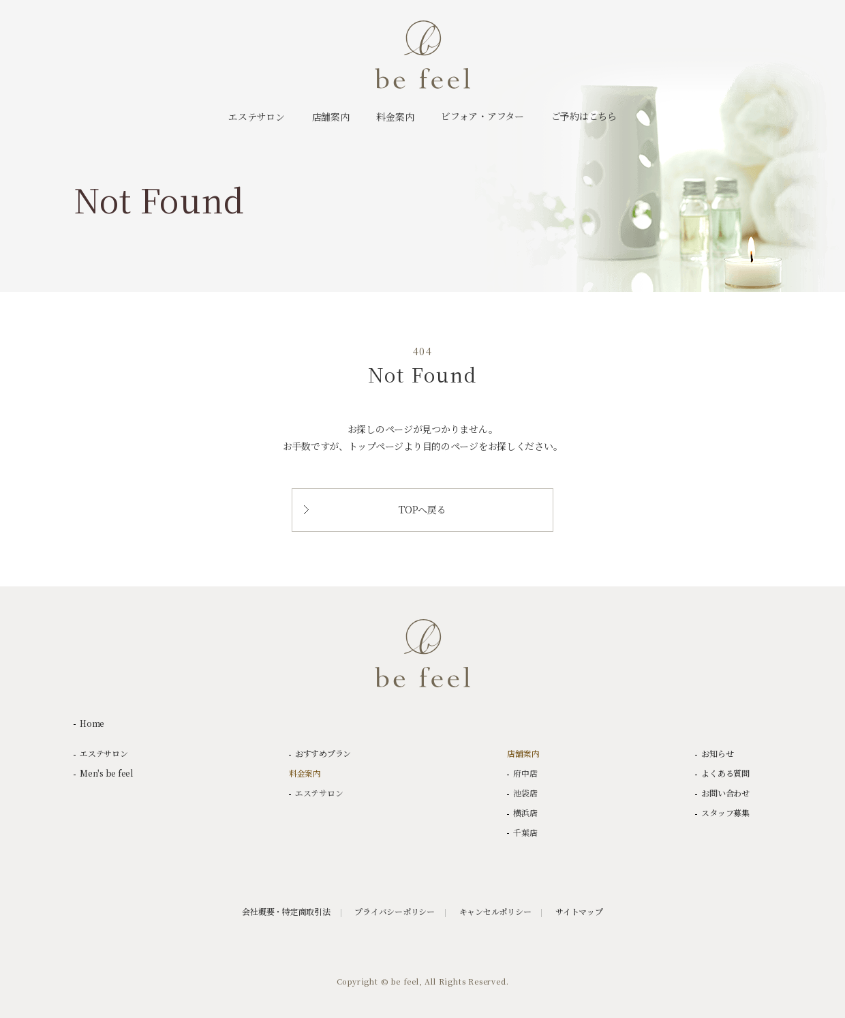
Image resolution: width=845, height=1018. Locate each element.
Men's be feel (106, 773)
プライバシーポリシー (394, 911)
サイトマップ (579, 911)
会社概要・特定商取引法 (286, 911)
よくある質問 (725, 773)
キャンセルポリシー (495, 911)
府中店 (525, 773)
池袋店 (525, 793)
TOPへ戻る (375, 509)
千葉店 (525, 832)
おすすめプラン (323, 753)
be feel (422, 54)
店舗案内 (523, 753)
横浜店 (525, 812)
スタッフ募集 (725, 812)
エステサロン (104, 753)
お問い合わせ (725, 793)
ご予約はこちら (584, 116)
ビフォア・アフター (482, 116)
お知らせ (717, 753)
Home (92, 723)
